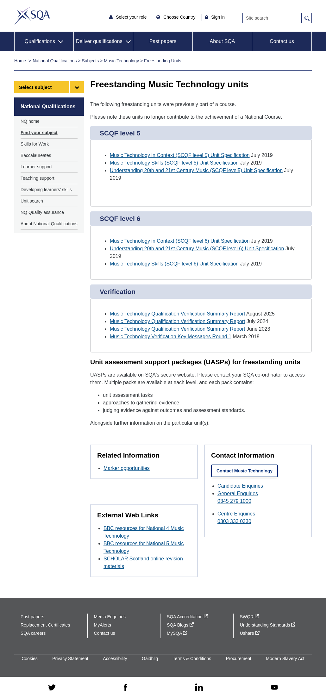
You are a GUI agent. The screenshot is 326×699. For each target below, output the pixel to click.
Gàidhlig (150, 658)
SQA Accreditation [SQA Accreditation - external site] (187, 616)
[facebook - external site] (125, 688)
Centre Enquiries (236, 513)
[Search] (272, 18)
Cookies (30, 658)
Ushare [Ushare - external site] (250, 633)
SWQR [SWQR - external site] (249, 616)
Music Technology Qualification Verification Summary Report (177, 313)
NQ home (30, 121)
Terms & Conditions (192, 658)
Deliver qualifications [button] (99, 41)
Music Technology (121, 60)
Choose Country (180, 17)
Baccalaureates (36, 155)
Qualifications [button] (40, 41)
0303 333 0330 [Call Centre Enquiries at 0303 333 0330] (234, 521)
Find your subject (39, 132)
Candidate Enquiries (240, 486)
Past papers (162, 41)
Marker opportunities (126, 468)
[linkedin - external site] (199, 687)
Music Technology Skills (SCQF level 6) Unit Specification (174, 263)
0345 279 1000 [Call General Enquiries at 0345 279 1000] (234, 501)
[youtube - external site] (274, 688)
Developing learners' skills (46, 189)
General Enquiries (237, 493)
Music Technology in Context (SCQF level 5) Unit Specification (180, 155)
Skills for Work (35, 144)
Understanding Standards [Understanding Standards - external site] (268, 624)
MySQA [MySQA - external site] (177, 633)
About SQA (222, 41)
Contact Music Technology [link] (244, 470)
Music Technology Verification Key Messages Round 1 (170, 336)
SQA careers (33, 633)
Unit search (32, 200)
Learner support (36, 166)
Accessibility (115, 658)
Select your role (132, 17)
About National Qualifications (49, 223)
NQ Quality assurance (42, 212)
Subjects (90, 60)
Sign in (218, 17)
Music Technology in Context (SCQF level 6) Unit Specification (180, 241)
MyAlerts (102, 624)
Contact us (282, 41)
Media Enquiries (110, 616)
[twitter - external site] (52, 687)
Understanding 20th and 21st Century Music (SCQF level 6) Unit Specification (197, 248)
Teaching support (37, 178)
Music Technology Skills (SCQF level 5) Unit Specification (174, 162)
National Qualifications (55, 60)
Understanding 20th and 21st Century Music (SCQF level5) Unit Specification (196, 170)
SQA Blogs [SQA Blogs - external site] (180, 624)
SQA (32, 15)
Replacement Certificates (45, 624)
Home (20, 60)
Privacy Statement (70, 658)
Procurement (238, 658)
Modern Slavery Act (285, 658)
